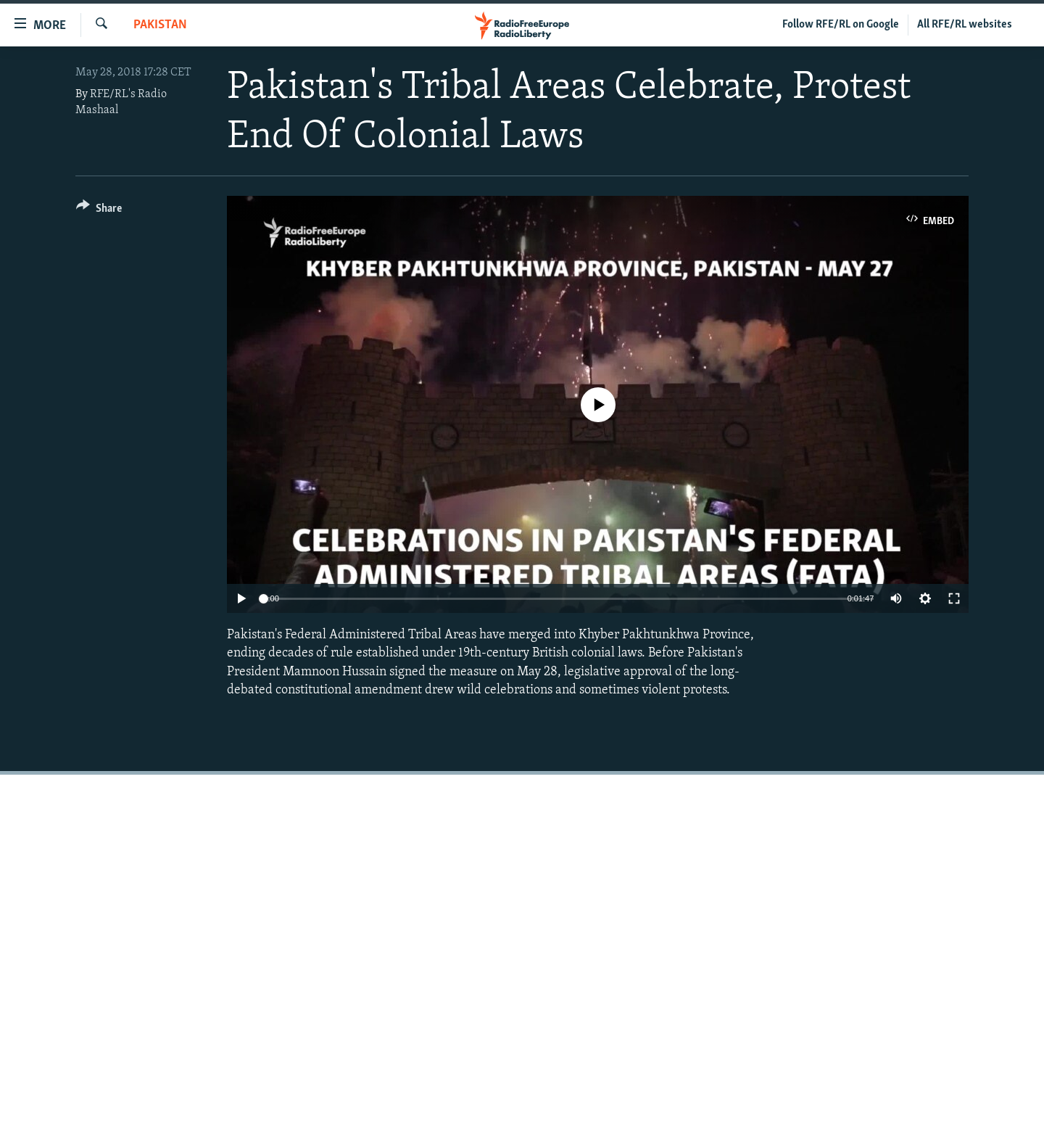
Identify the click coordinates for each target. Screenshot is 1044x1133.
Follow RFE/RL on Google (840, 24)
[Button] (99, 211)
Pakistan (160, 25)
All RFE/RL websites (964, 24)
